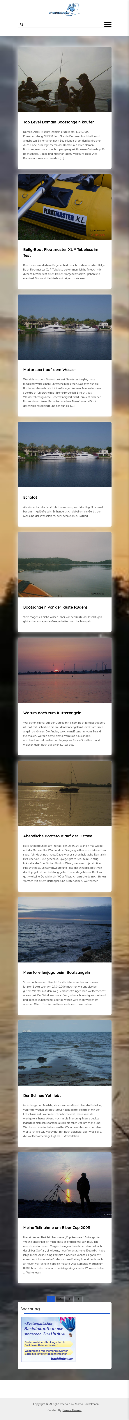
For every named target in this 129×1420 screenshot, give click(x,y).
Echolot (30, 497)
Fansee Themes (72, 1410)
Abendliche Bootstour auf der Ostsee (57, 836)
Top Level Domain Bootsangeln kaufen (59, 122)
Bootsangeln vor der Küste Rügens (55, 607)
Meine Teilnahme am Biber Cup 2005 (56, 1227)
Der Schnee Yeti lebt (42, 1095)
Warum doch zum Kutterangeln (52, 712)
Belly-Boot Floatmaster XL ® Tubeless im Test (60, 252)
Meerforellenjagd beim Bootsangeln (56, 972)
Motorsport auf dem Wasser (49, 369)
